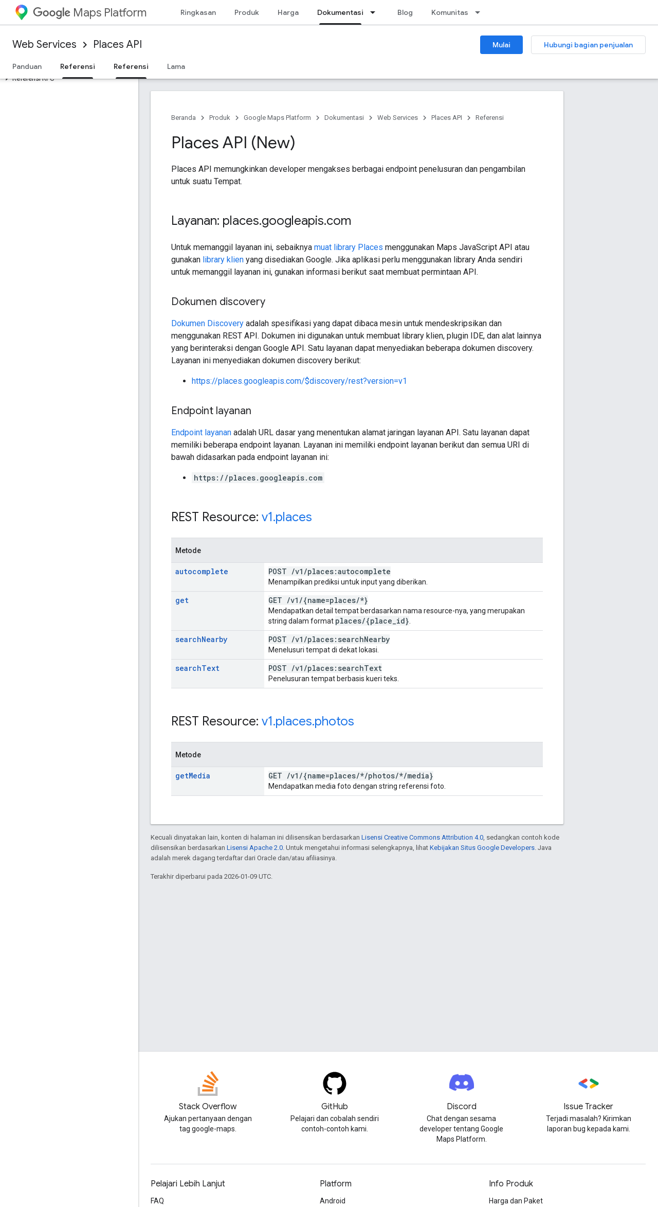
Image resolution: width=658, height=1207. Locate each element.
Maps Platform (90, 13)
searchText (197, 668)
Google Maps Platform (277, 117)
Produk (246, 12)
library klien (223, 259)
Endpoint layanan (201, 432)
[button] (67, 79)
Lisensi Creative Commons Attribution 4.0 (422, 837)
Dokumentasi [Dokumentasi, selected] (340, 12)
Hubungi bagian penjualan (588, 44)
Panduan (27, 66)
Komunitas (449, 12)
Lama (176, 66)
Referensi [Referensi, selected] (77, 66)
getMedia (192, 775)
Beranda (183, 117)
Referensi (490, 117)
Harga (288, 12)
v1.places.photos (308, 721)
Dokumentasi (344, 117)
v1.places (287, 517)
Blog (405, 12)
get (182, 600)
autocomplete (201, 571)
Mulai (501, 44)
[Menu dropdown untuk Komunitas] (480, 12)
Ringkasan (198, 12)
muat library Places (348, 247)
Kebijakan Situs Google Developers (482, 847)
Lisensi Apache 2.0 (255, 847)
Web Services (44, 44)
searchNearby (201, 639)
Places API (117, 44)
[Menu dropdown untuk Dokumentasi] (375, 12)
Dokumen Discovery (207, 323)
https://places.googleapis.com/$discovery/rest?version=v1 (299, 381)
